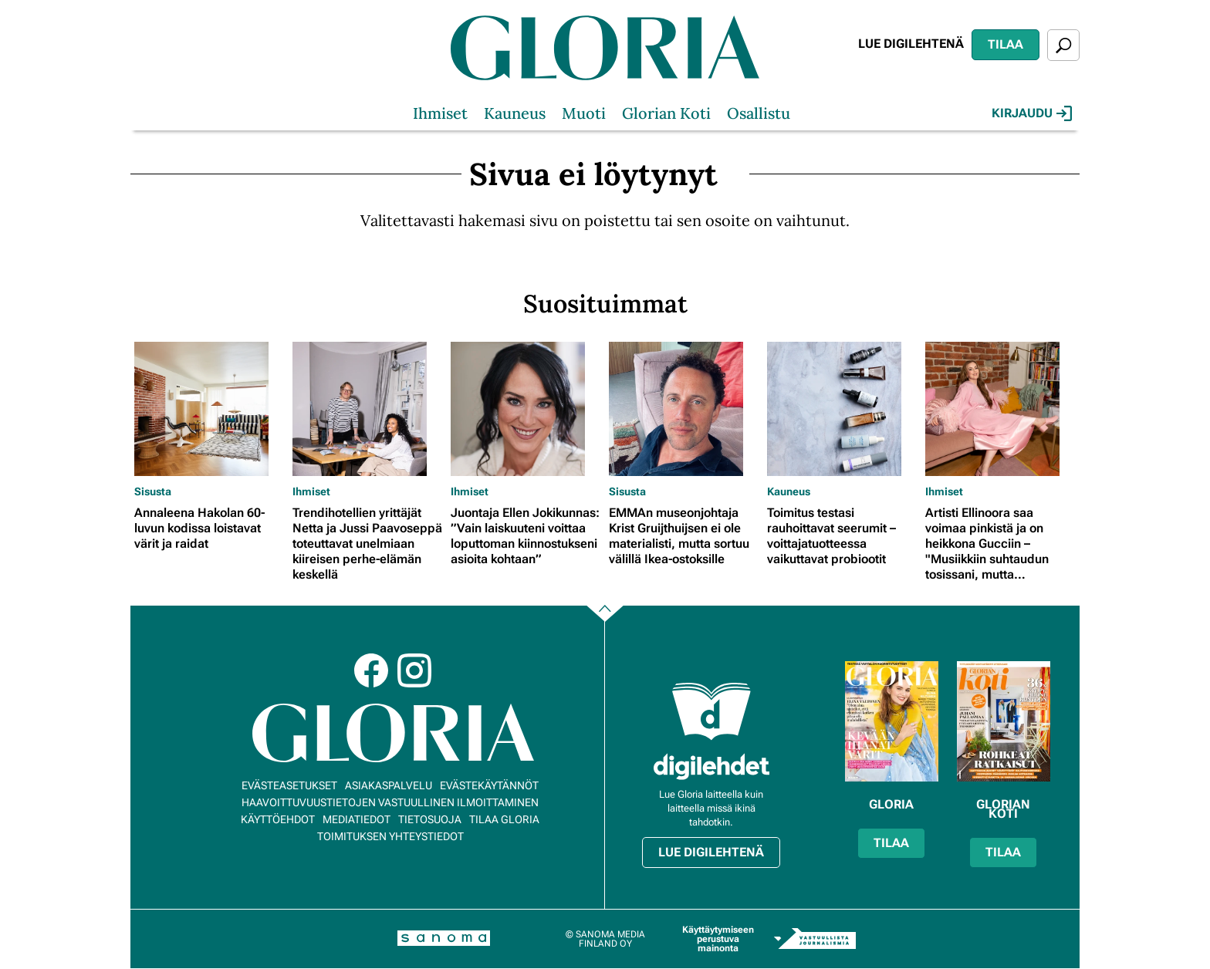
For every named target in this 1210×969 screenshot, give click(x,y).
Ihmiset (440, 113)
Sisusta (152, 491)
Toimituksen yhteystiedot (390, 836)
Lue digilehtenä (911, 43)
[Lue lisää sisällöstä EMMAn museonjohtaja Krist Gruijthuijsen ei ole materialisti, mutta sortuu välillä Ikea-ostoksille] (684, 409)
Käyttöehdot (278, 819)
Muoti (584, 113)
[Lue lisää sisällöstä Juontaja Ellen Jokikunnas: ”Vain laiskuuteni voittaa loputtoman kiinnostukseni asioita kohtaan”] (526, 409)
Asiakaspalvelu (388, 785)
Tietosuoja (429, 819)
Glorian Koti (666, 113)
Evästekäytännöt (489, 785)
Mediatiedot (356, 819)
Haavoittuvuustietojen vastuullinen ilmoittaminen (390, 802)
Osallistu (758, 113)
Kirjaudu (1032, 113)
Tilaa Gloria (504, 819)
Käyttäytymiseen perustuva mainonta (718, 939)
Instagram (414, 670)
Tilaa (1005, 44)
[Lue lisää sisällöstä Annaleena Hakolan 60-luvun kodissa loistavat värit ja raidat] (209, 409)
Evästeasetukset (289, 785)
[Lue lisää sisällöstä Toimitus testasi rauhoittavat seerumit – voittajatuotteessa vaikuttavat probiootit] (842, 409)
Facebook (371, 670)
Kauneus (515, 113)
